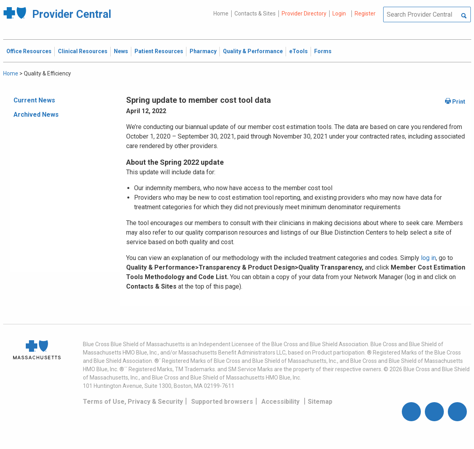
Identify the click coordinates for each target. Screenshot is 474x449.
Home (220, 13)
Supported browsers (222, 401)
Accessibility (280, 401)
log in (428, 258)
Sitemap (320, 401)
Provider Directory (304, 13)
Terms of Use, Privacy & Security (133, 401)
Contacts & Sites (255, 13)
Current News (34, 100)
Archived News (36, 114)
